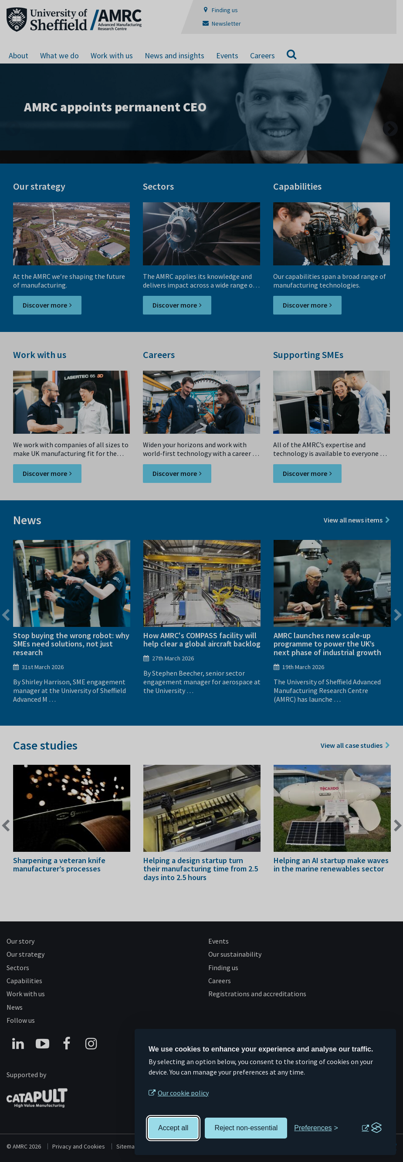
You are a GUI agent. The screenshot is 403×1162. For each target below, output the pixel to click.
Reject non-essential (246, 1128)
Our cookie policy (183, 1092)
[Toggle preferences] (316, 1128)
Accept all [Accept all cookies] (173, 1128)
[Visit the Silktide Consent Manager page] (371, 1128)
